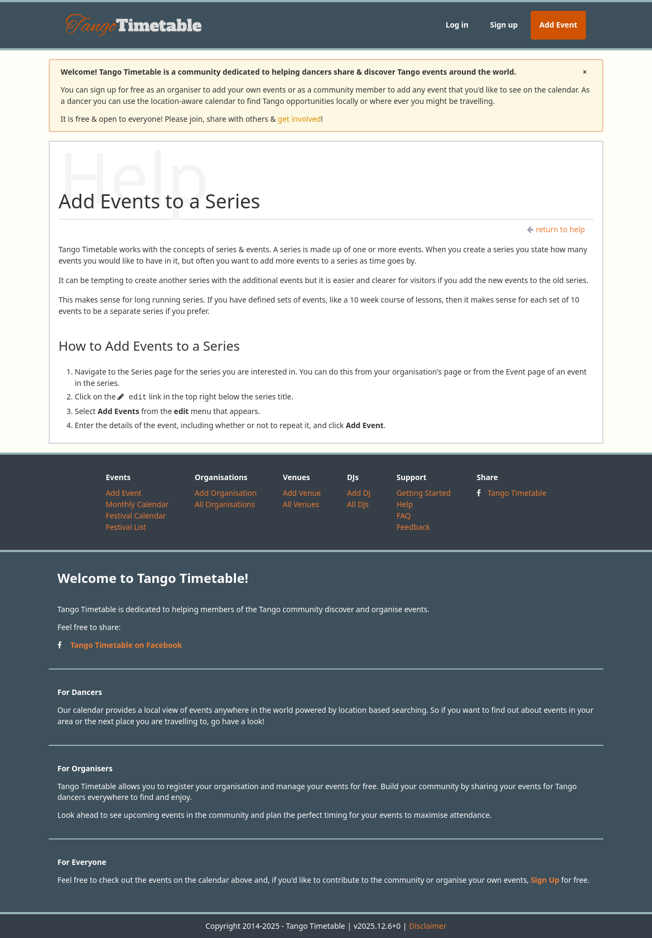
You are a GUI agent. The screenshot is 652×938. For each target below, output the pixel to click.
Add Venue (302, 493)
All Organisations (224, 504)
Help (404, 504)
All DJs (358, 504)
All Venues (301, 504)
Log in (457, 24)
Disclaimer (427, 926)
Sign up (504, 24)
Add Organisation (225, 493)
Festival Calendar (136, 515)
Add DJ (359, 493)
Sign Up (545, 880)
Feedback (413, 527)
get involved (299, 119)
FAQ (403, 515)
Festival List (126, 527)
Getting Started (423, 493)
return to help (556, 229)
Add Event (558, 24)
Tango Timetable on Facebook (126, 645)
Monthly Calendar (137, 504)
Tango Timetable (516, 493)
